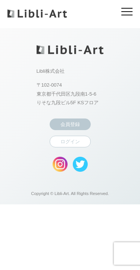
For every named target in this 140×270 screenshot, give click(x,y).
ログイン (70, 141)
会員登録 (70, 124)
